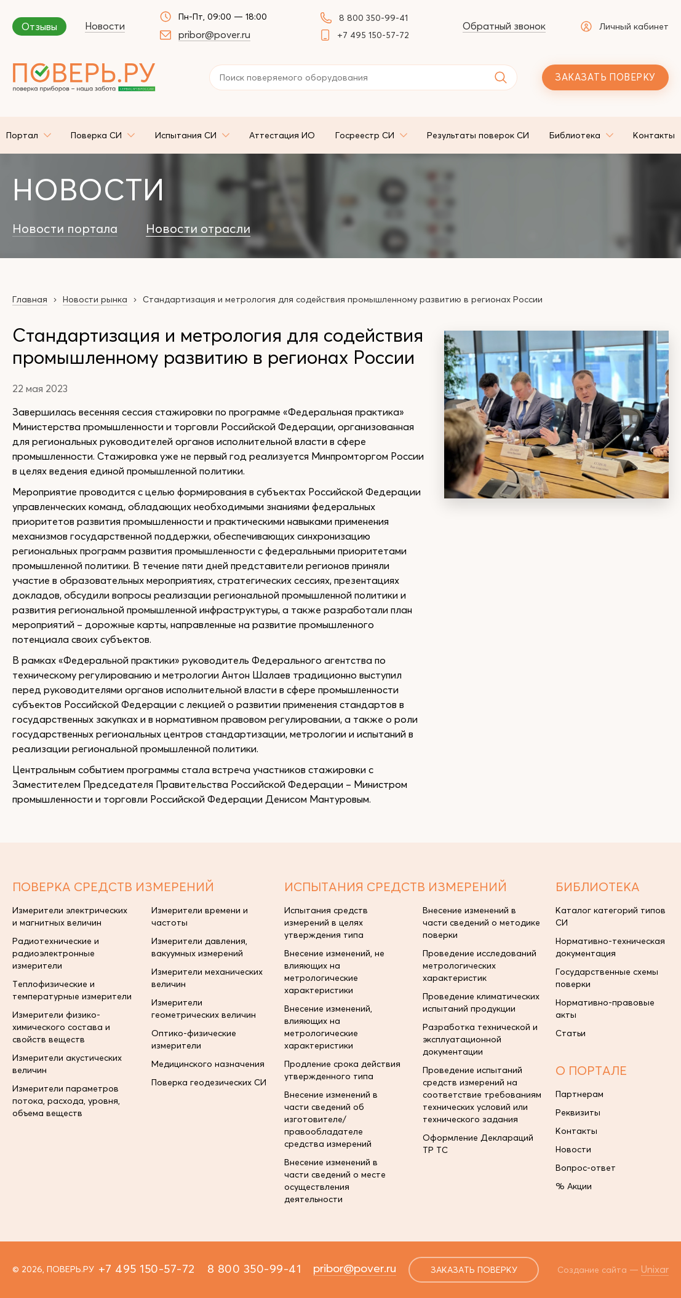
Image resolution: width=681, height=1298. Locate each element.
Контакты (576, 1130)
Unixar (655, 1269)
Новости (105, 26)
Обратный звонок (504, 26)
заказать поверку (474, 1269)
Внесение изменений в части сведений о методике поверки (481, 922)
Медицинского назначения (208, 1063)
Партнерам (579, 1093)
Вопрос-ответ (586, 1167)
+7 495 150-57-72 (373, 35)
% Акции (574, 1186)
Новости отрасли (198, 228)
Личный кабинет (625, 26)
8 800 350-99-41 (373, 17)
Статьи (571, 1033)
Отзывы (39, 26)
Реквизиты (578, 1112)
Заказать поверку (605, 77)
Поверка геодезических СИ (208, 1082)
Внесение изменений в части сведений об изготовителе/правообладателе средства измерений (331, 1119)
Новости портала (64, 228)
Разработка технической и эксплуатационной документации (480, 1039)
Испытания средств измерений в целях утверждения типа (326, 922)
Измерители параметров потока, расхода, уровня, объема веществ (66, 1101)
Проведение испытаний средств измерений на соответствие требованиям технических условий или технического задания (482, 1094)
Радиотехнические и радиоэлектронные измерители (55, 953)
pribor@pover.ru (214, 34)
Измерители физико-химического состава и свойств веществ (61, 1027)
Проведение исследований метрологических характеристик (479, 965)
